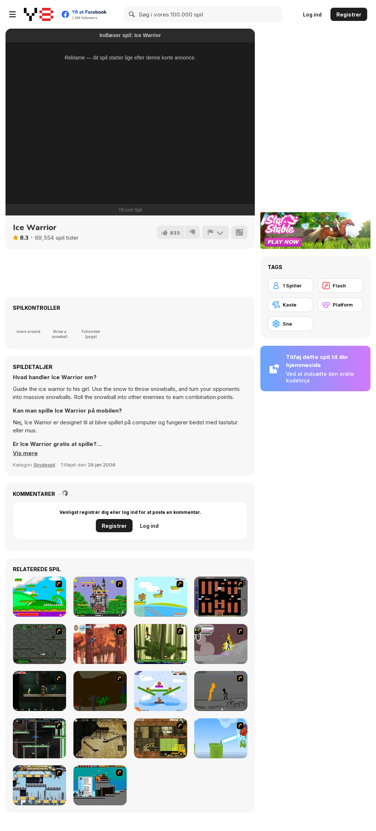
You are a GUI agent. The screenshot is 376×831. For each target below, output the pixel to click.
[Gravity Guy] (39, 785)
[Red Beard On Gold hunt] (160, 597)
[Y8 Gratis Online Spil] (39, 14)
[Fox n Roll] (160, 691)
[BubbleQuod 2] (100, 738)
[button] (25, 453)
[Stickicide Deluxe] (220, 691)
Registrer (348, 14)
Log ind (312, 14)
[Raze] (39, 738)
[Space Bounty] (39, 644)
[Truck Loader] (160, 738)
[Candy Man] (39, 597)
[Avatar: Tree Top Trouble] (100, 644)
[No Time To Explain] (220, 738)
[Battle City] (220, 597)
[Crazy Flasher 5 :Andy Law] (39, 691)
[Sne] (290, 323)
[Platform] (340, 304)
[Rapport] (215, 232)
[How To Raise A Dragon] (100, 691)
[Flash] (340, 285)
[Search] (132, 14)
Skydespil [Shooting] (44, 465)
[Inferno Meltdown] (100, 785)
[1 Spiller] (290, 285)
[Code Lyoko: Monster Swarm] (160, 644)
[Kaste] (290, 304)
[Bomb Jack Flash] (100, 597)
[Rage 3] (220, 644)
